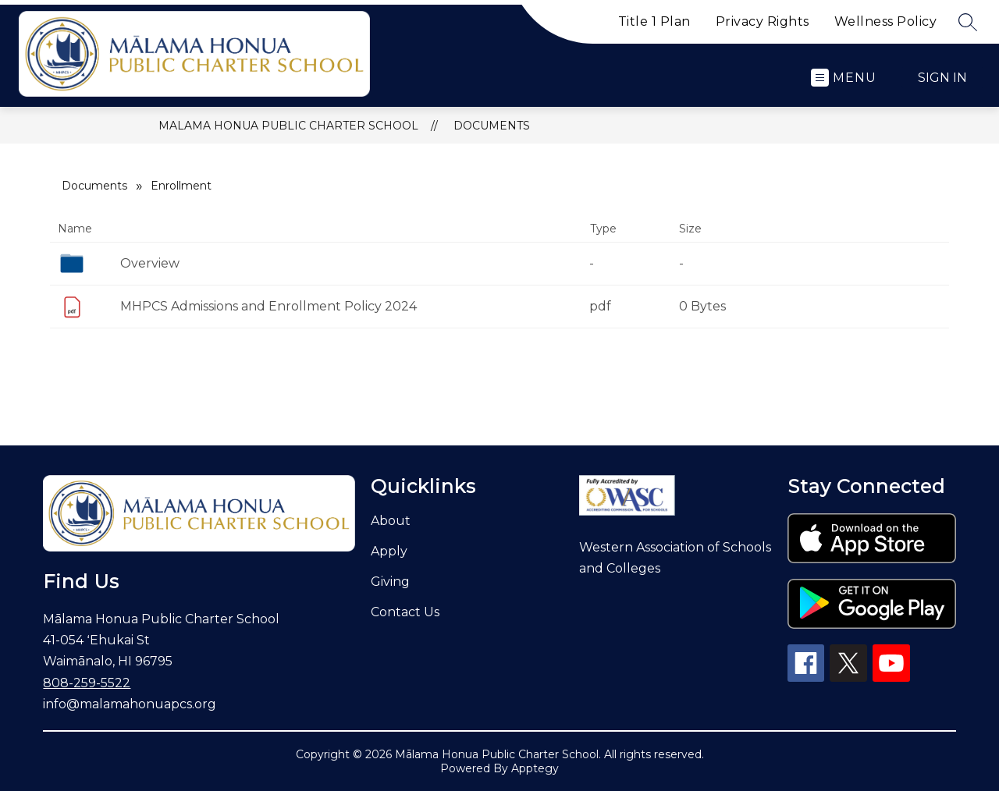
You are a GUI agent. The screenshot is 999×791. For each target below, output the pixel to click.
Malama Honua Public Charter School (288, 126)
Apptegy (535, 768)
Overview (150, 263)
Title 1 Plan (654, 21)
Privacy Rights (762, 21)
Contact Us (405, 612)
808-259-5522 (86, 683)
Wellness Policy (885, 21)
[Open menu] (843, 77)
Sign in (942, 77)
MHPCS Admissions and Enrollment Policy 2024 (268, 306)
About (391, 520)
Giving (390, 581)
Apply (389, 551)
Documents (491, 126)
